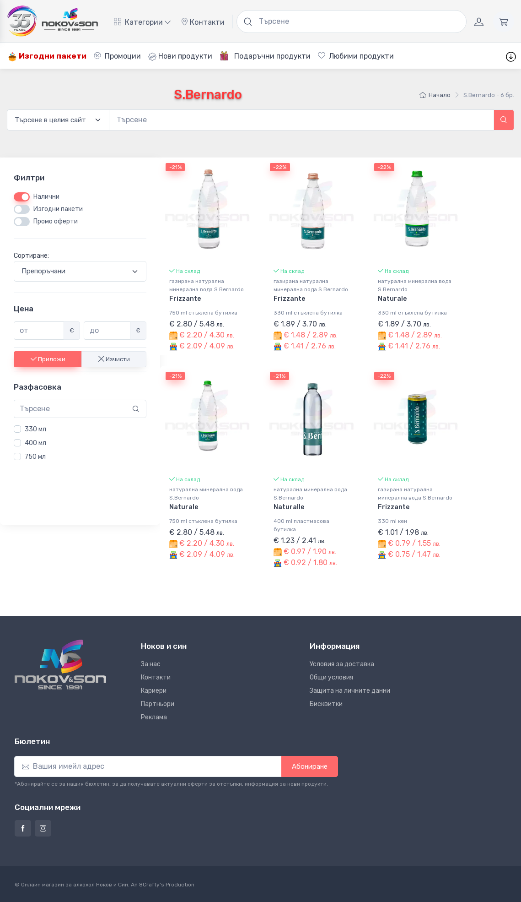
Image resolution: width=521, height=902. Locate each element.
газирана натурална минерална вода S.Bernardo (206, 285)
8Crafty (149, 884)
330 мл (35, 429)
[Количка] (503, 21)
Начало (435, 95)
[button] (504, 119)
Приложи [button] (48, 359)
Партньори (157, 704)
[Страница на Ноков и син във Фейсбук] (23, 828)
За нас (151, 664)
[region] (80, 443)
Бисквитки (326, 704)
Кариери (154, 691)
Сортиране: (31, 256)
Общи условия (331, 677)
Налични (46, 197)
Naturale (392, 299)
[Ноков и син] (60, 665)
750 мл (35, 457)
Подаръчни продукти (265, 55)
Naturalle (289, 507)
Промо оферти (55, 222)
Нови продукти (180, 56)
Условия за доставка (342, 664)
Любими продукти (356, 56)
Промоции (117, 56)
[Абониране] (148, 766)
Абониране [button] (310, 766)
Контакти (203, 22)
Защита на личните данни (350, 691)
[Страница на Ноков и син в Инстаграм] (43, 828)
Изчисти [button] (114, 359)
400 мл (35, 443)
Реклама (154, 717)
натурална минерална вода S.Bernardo (414, 285)
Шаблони (423, 56)
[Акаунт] (478, 21)
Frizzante (185, 299)
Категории (142, 22)
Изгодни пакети (47, 56)
